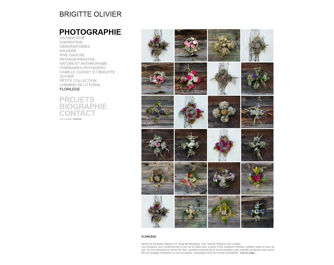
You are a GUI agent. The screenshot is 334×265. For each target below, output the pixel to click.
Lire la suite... (247, 252)
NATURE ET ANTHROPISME (83, 64)
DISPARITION (71, 42)
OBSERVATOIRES (75, 47)
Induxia (77, 118)
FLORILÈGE (70, 89)
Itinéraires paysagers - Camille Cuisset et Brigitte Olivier (87, 72)
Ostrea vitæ (72, 38)
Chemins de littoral (80, 85)
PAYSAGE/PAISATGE (77, 59)
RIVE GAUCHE (72, 55)
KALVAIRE (68, 51)
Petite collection (78, 81)
